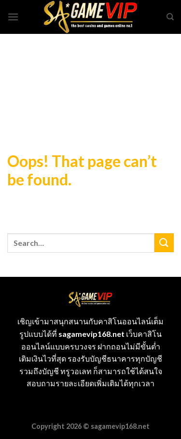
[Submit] (164, 242)
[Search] (170, 17)
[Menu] (13, 17)
